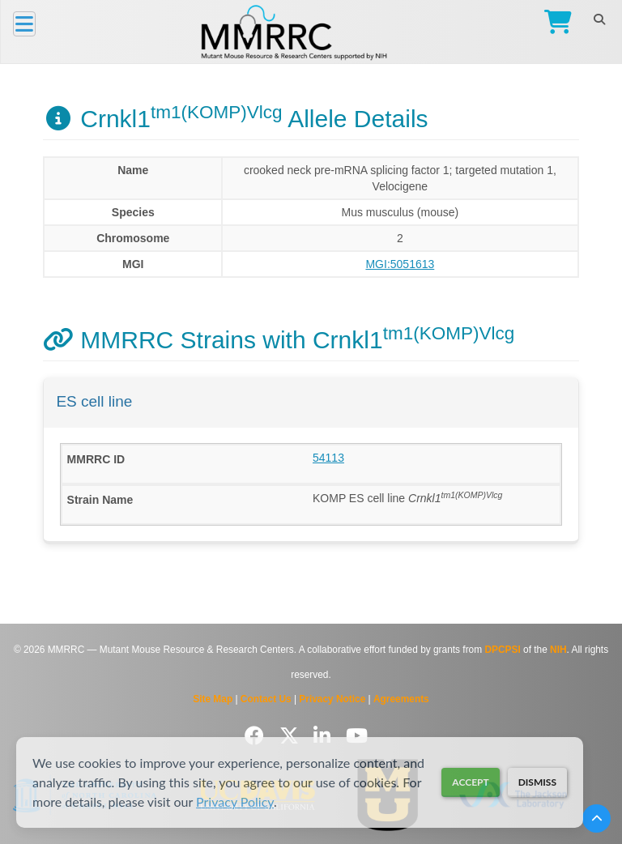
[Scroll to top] (596, 818)
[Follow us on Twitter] (292, 736)
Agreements (401, 699)
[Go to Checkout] (554, 24)
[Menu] (24, 24)
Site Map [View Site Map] (212, 699)
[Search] (599, 19)
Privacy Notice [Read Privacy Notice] (332, 699)
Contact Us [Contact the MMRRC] (266, 699)
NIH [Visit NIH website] (558, 649)
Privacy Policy (235, 801)
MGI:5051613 (399, 264)
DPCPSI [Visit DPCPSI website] (502, 649)
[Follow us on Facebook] (257, 736)
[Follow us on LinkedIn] (324, 736)
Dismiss (537, 782)
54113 (328, 457)
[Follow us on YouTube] (357, 736)
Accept (470, 782)
